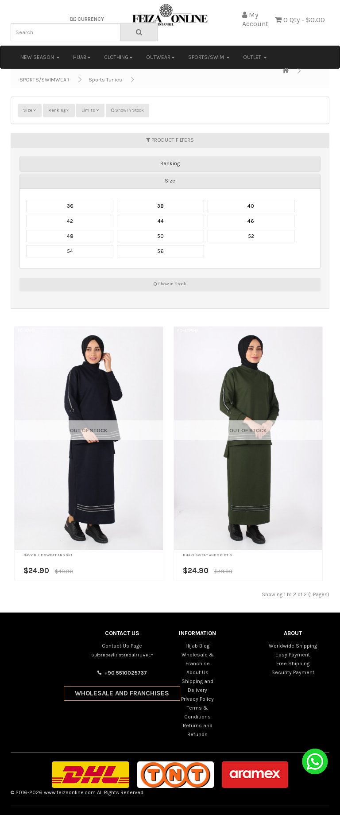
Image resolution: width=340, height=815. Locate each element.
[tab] (170, 163)
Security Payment (292, 672)
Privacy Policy (197, 699)
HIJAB (82, 57)
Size (29, 110)
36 (70, 206)
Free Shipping (292, 663)
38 (160, 206)
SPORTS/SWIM (209, 57)
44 (161, 221)
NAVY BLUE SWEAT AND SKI (47, 555)
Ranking (59, 110)
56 (160, 251)
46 (250, 221)
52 (251, 236)
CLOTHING (118, 57)
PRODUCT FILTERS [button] (170, 140)
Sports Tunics (105, 80)
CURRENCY (87, 19)
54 (70, 251)
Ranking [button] (170, 163)
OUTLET (255, 57)
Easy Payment (292, 655)
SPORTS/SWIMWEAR (44, 80)
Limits (90, 110)
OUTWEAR (160, 57)
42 (70, 221)
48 (70, 236)
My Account (255, 19)
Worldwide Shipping (293, 646)
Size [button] (170, 181)
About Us (197, 672)
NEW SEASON (40, 57)
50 (160, 236)
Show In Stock (127, 110)
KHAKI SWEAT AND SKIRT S (207, 555)
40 (250, 206)
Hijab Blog (197, 646)
